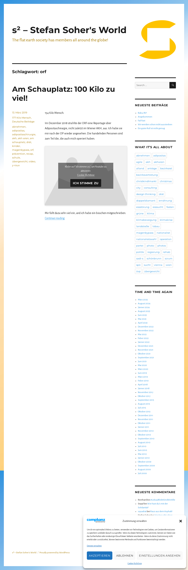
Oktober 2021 (144, 354)
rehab (166, 252)
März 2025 (143, 300)
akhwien (159, 161)
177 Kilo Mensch (21, 117)
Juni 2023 (142, 315)
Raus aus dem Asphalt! (161, 511)
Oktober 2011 (144, 423)
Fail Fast (141, 120)
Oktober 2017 (144, 396)
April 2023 (142, 323)
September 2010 (146, 438)
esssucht (158, 207)
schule (16, 157)
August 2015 (144, 404)
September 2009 (146, 465)
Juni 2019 (142, 373)
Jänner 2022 (143, 342)
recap (29, 153)
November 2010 (146, 431)
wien (169, 264)
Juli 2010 (142, 446)
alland (140, 168)
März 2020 (143, 369)
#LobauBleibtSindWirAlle (163, 500)
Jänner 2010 (144, 458)
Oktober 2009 (144, 462)
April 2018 (143, 384)
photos (162, 245)
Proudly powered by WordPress (54, 552)
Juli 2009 (142, 473)
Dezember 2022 (145, 327)
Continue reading (55, 218)
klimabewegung (146, 219)
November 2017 (145, 392)
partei (139, 245)
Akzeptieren (99, 555)
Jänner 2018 (143, 388)
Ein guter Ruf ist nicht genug (151, 128)
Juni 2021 (142, 361)
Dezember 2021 (145, 346)
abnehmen (19, 126)
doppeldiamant (145, 200)
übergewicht (20, 161)
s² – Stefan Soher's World (69, 30)
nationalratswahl (146, 239)
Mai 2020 (142, 365)
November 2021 (145, 350)
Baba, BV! (142, 113)
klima (150, 213)
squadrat (142, 511)
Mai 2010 (142, 454)
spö (138, 264)
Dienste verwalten (94, 546)
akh (14, 138)
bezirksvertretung (147, 174)
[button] (180, 521)
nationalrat (163, 232)
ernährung (165, 200)
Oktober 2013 (144, 411)
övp (138, 271)
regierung (153, 252)
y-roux (16, 165)
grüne (140, 213)
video (32, 161)
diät (28, 142)
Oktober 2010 (144, 435)
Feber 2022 (143, 338)
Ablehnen (124, 555)
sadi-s (139, 258)
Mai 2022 (142, 334)
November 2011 (145, 419)
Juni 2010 (142, 450)
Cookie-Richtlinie (135, 563)
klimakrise (166, 219)
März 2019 (143, 377)
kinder (16, 145)
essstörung (142, 207)
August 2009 (144, 469)
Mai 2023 (142, 319)
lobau (156, 226)
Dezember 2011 (145, 415)
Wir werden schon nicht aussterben (155, 124)
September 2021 (146, 357)
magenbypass (20, 149)
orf (31, 149)
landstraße (142, 226)
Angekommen (145, 117)
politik (140, 252)
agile (139, 161)
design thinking (146, 194)
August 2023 (144, 311)
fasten (170, 207)
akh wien (23, 138)
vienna (158, 264)
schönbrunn (154, 258)
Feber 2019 (143, 381)
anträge (152, 168)
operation (165, 239)
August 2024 (144, 303)
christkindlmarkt (146, 181)
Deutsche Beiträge (23, 121)
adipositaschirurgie (23, 134)
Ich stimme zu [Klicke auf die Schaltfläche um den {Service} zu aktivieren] (86, 183)
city (138, 187)
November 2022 (145, 330)
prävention (18, 153)
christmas (166, 181)
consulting (150, 187)
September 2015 (146, 400)
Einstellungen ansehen (159, 555)
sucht (147, 264)
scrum (168, 258)
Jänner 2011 (143, 427)
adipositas (18, 130)
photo (150, 245)
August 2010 (144, 442)
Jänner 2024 (144, 307)
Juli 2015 (142, 408)
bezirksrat (166, 168)
